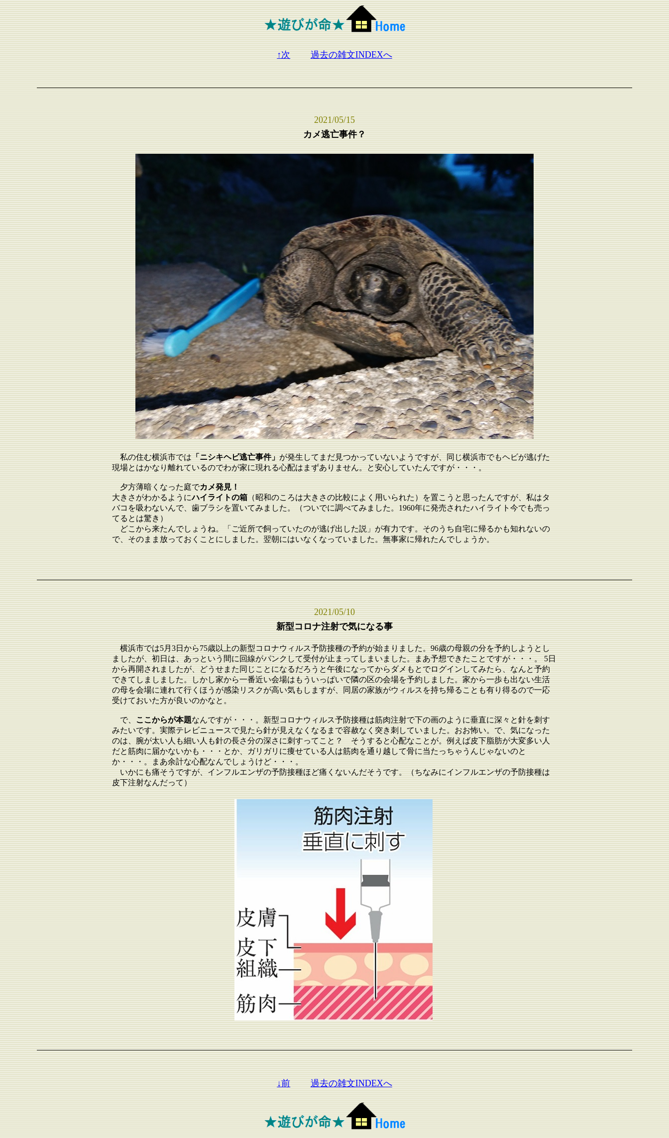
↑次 (283, 55)
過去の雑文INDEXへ (351, 55)
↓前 (283, 1083)
